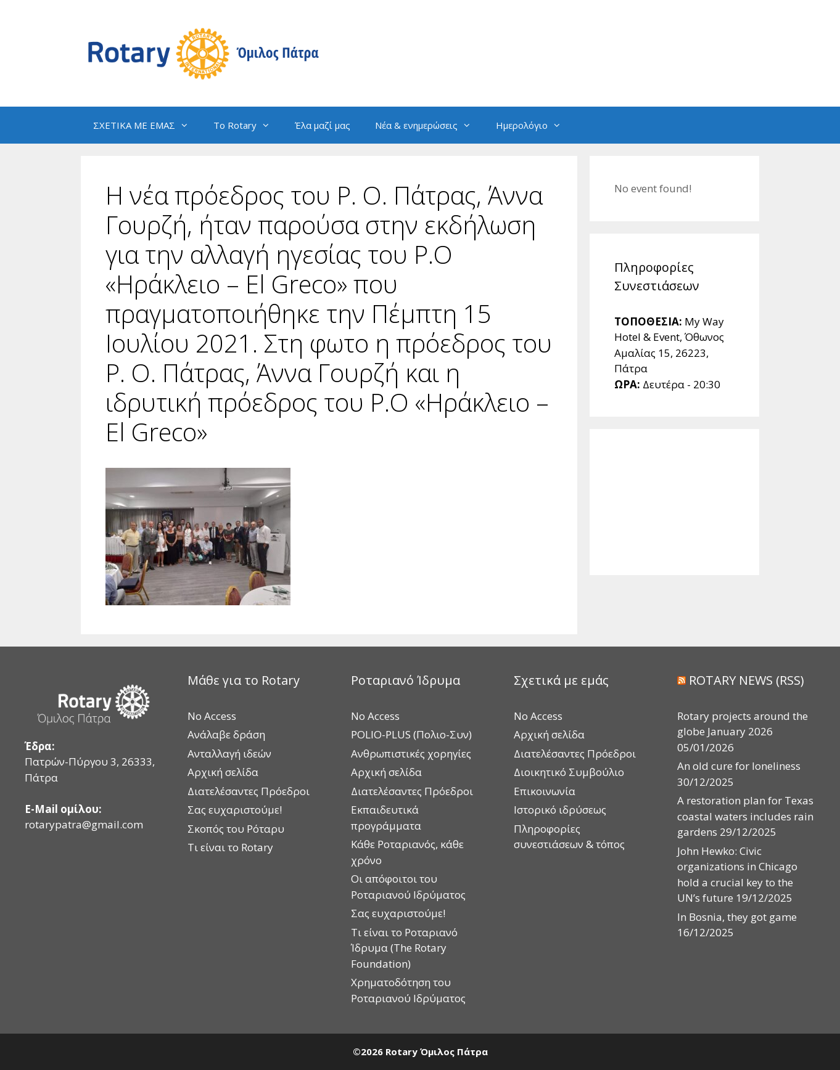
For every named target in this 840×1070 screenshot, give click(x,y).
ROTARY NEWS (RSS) (746, 680)
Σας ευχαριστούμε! (234, 809)
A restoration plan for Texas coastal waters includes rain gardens (745, 816)
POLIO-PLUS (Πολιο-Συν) (411, 734)
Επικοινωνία (544, 791)
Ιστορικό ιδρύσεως (560, 809)
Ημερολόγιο (535, 125)
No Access (211, 716)
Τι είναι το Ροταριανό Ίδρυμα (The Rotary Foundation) (404, 948)
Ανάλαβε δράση (226, 734)
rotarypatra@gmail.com (84, 824)
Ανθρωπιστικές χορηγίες (411, 753)
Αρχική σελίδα (222, 772)
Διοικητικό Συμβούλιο (569, 772)
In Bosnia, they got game (737, 917)
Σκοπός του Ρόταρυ (235, 829)
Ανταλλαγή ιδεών (229, 753)
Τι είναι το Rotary (230, 847)
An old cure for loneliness (739, 766)
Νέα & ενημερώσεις (429, 125)
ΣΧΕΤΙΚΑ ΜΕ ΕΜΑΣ (147, 125)
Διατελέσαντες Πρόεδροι (248, 791)
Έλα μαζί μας (322, 125)
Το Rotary (247, 125)
